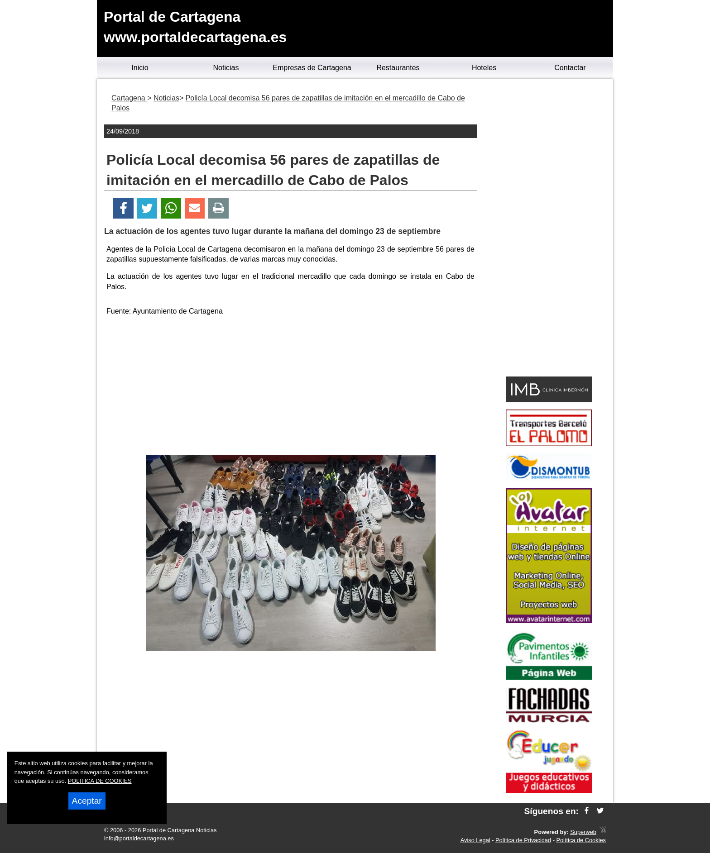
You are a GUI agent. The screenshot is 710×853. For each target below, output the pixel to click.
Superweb (583, 832)
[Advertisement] (291, 387)
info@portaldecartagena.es (139, 838)
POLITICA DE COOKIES (100, 780)
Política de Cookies (581, 840)
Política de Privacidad (523, 840)
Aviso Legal (475, 840)
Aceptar (87, 800)
